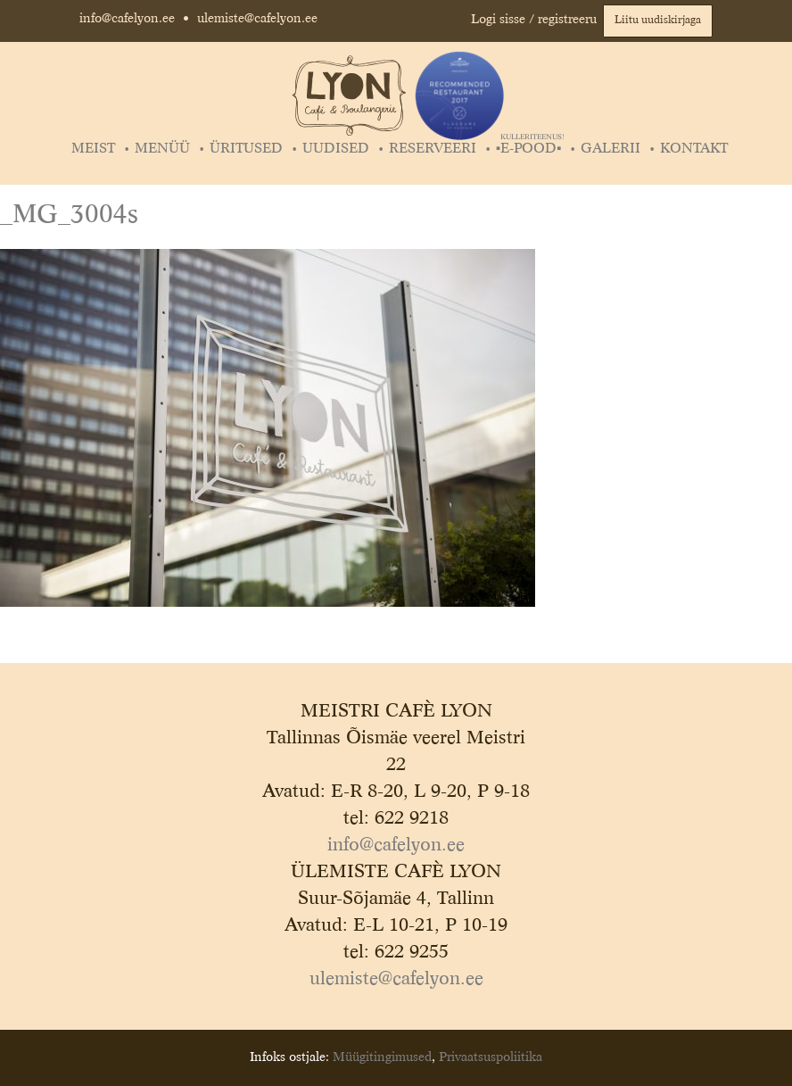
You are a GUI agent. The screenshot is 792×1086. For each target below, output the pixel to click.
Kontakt (694, 149)
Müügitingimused (382, 1057)
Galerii (610, 149)
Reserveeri (432, 149)
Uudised (335, 149)
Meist (93, 149)
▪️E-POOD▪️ (530, 149)
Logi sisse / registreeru (534, 19)
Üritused (246, 149)
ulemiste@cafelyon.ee (257, 18)
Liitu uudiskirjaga (658, 20)
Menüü (162, 149)
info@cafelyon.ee (127, 18)
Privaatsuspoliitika (490, 1057)
